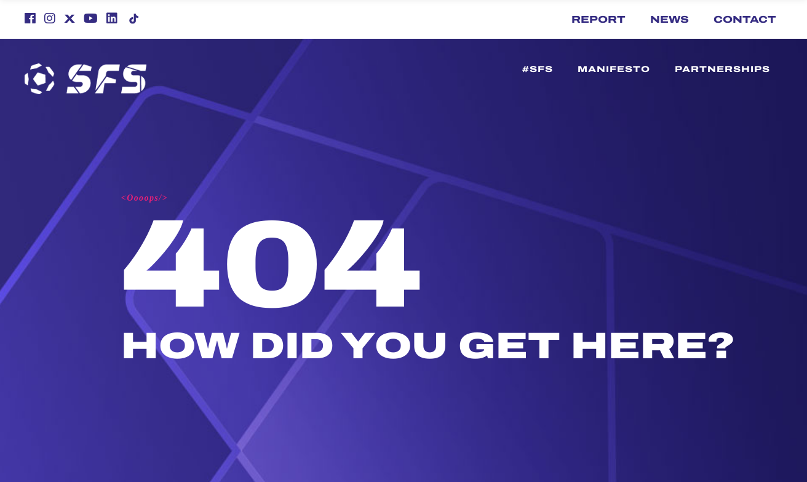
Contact (745, 19)
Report (598, 19)
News (669, 19)
